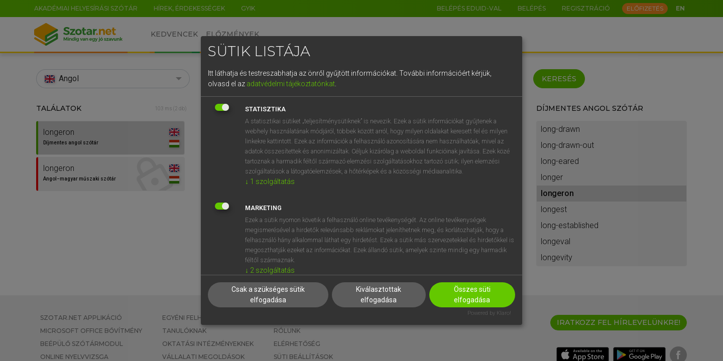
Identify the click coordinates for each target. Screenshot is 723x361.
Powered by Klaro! (489, 313)
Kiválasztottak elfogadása (378, 294)
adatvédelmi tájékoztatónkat (291, 84)
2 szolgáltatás (270, 270)
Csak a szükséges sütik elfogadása (268, 294)
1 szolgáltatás (270, 181)
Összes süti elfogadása (472, 294)
